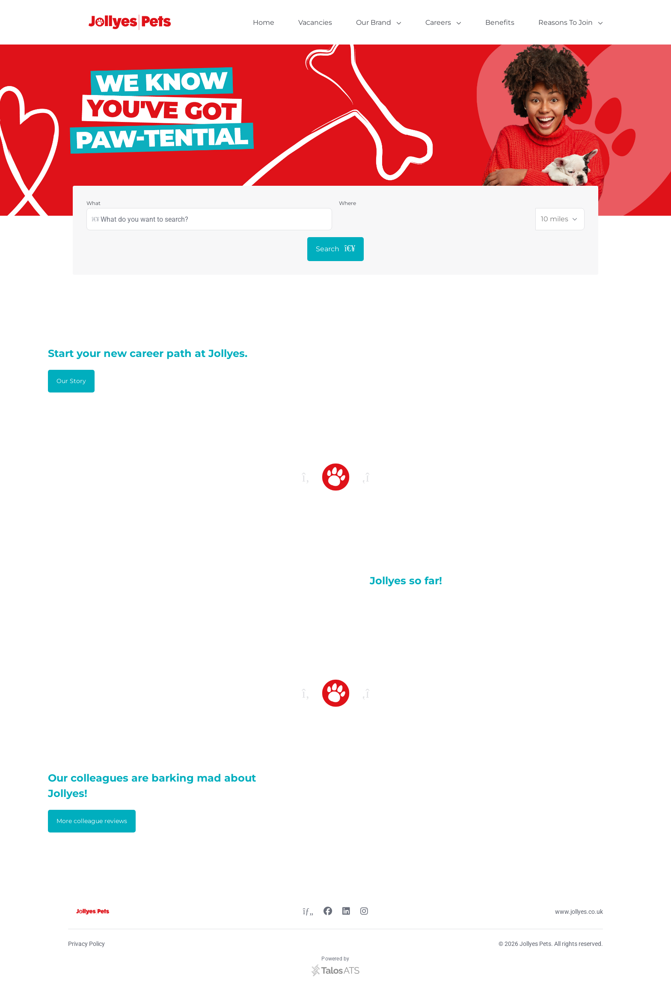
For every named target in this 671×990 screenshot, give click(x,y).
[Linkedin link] (346, 912)
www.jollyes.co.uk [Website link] (579, 911)
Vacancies (315, 22)
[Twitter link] (308, 912)
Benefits (499, 22)
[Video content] (175, 585)
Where (347, 203)
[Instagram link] (364, 912)
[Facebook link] (328, 912)
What (93, 203)
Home (263, 22)
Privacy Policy (86, 943)
